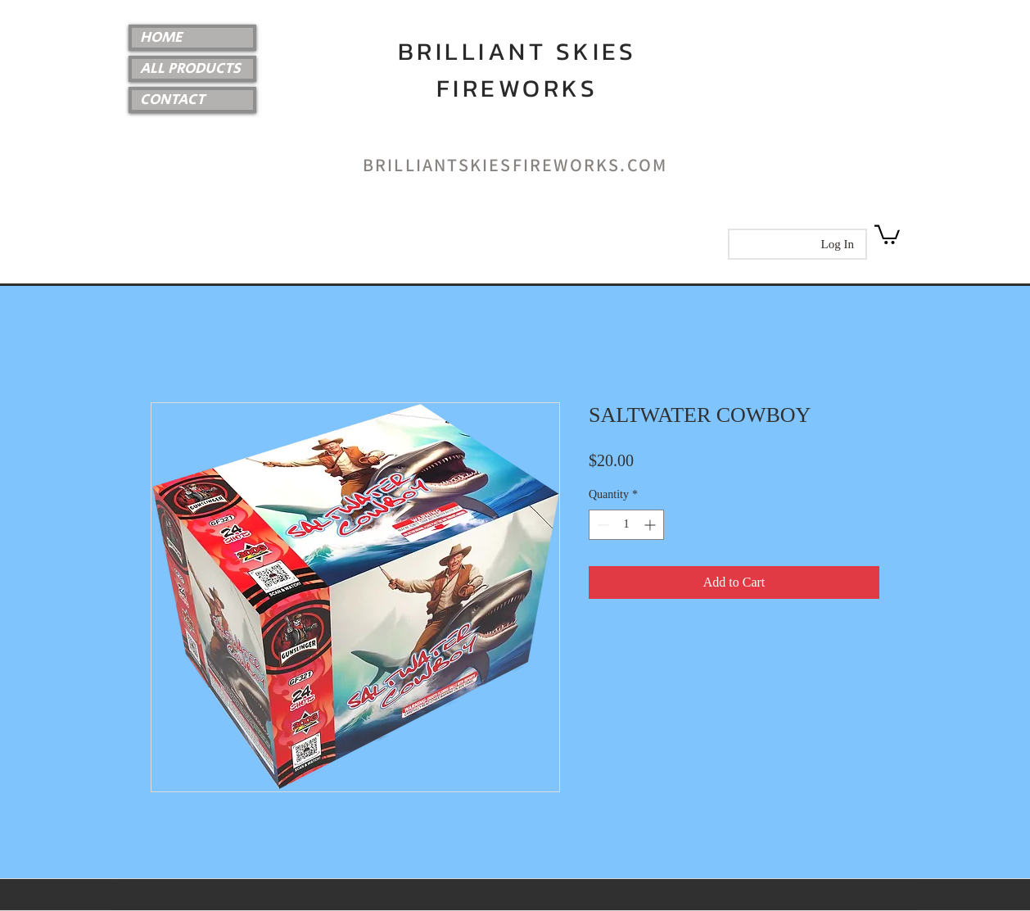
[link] (887, 233)
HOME (161, 38)
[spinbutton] (626, 524)
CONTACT (172, 100)
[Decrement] (601, 524)
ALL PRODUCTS (190, 69)
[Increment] (651, 524)
